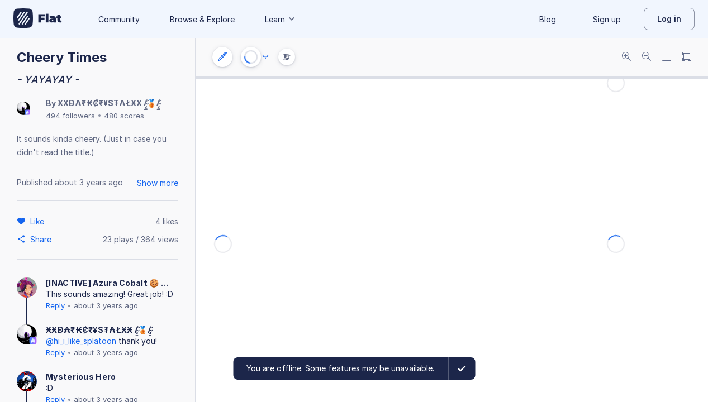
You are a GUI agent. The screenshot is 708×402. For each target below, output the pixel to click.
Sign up (607, 19)
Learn (280, 19)
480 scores (124, 115)
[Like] (39, 221)
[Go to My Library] (37, 19)
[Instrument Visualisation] (286, 57)
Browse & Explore (202, 19)
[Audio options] (265, 57)
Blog (547, 19)
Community (119, 19)
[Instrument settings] (222, 57)
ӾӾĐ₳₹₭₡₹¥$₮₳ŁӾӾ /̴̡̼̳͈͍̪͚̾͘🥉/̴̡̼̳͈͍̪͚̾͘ (109, 103)
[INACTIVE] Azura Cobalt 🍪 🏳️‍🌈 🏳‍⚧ (111, 283)
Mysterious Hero (81, 376)
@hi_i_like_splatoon (81, 341)
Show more (157, 183)
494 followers (70, 115)
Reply (55, 305)
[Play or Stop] (251, 57)
